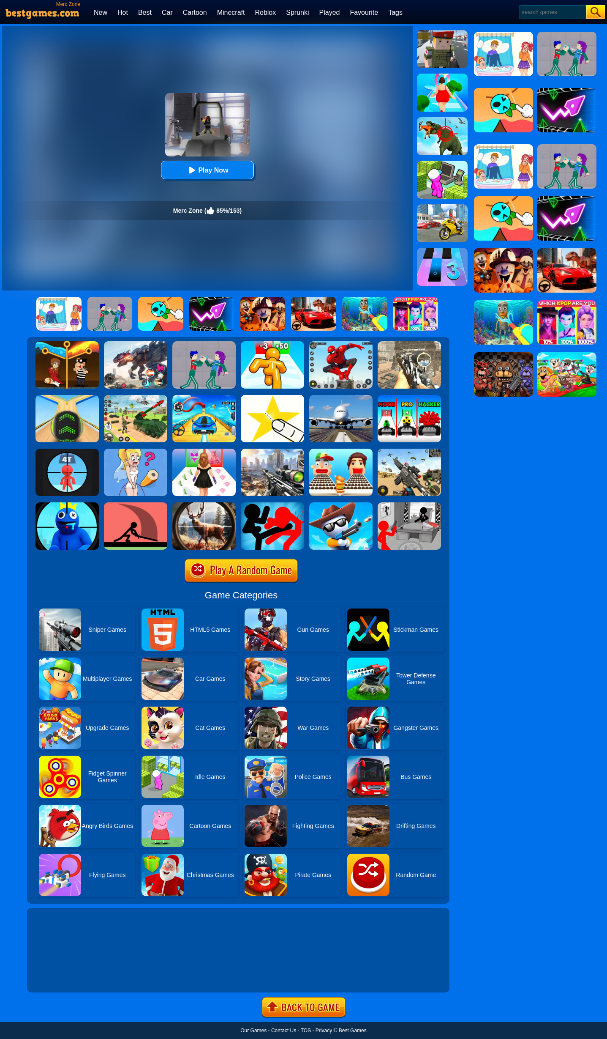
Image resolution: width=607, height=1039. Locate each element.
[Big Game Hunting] (204, 505)
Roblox (265, 12)
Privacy (324, 1031)
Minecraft (231, 12)
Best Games (353, 1031)
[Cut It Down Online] (272, 398)
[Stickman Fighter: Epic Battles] (272, 505)
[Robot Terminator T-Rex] (135, 344)
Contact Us (283, 1031)
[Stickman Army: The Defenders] (409, 505)
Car (167, 12)
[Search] (552, 12)
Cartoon (195, 12)
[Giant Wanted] (67, 505)
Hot (122, 12)
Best (145, 12)
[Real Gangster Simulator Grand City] (442, 207)
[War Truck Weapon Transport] (135, 398)
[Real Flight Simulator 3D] (341, 398)
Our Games (253, 1031)
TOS (306, 1031)
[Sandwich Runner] (341, 452)
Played (329, 12)
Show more (55, 976)
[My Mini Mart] (442, 164)
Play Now (207, 170)
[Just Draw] (135, 452)
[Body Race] (442, 77)
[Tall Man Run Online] (272, 344)
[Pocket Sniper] (67, 452)
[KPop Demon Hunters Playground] (204, 344)
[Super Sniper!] (341, 505)
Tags (395, 12)
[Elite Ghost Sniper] (409, 344)
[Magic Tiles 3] (442, 251)
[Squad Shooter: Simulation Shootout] (409, 452)
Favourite (364, 12)
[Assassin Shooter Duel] (272, 452)
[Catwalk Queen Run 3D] (204, 452)
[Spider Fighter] (341, 344)
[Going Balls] (67, 398)
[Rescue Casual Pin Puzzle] (67, 344)
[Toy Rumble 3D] (409, 398)
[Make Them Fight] (135, 505)
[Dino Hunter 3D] (442, 120)
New (100, 12)
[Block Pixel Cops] (442, 33)
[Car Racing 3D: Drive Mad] (204, 398)
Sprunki (297, 12)
